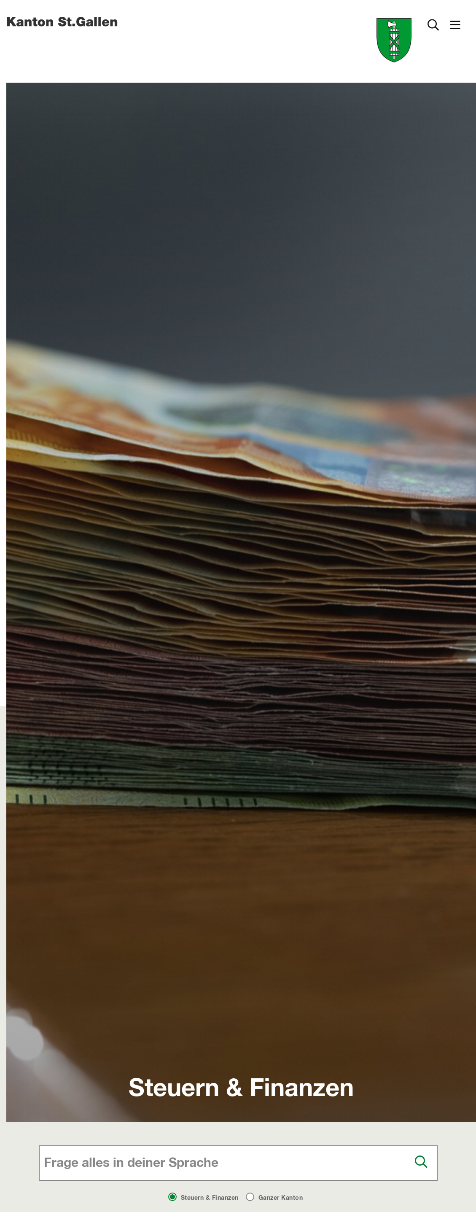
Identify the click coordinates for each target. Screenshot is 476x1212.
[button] (455, 25)
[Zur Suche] (433, 25)
